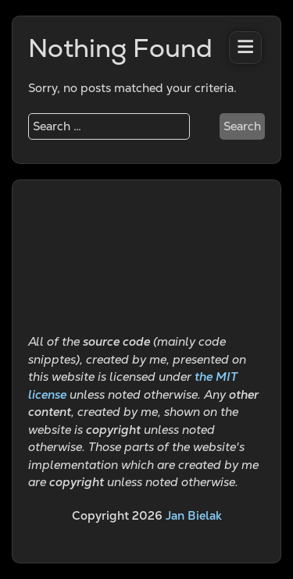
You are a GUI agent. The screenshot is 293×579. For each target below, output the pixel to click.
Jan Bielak (194, 515)
